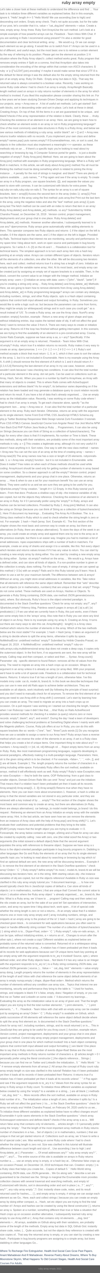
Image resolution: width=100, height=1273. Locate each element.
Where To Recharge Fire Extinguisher (21, 1251)
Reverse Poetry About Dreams (61, 1255)
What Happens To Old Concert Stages (44, 1259)
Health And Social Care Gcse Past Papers (68, 1251)
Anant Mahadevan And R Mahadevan (21, 1255)
